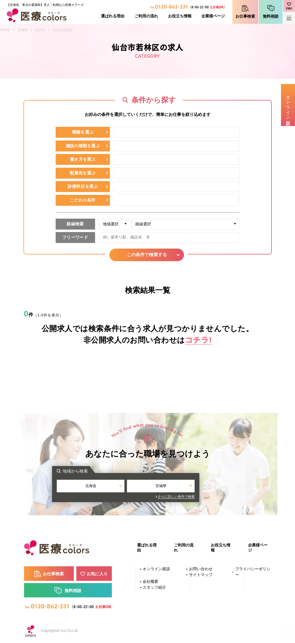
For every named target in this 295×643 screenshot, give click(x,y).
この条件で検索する (147, 254)
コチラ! (198, 340)
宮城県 (23, 30)
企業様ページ (213, 16)
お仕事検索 (245, 16)
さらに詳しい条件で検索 (198, 497)
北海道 (112, 487)
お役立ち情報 (180, 16)
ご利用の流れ (146, 16)
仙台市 (40, 30)
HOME (5, 30)
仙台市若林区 (63, 30)
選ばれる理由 (112, 16)
